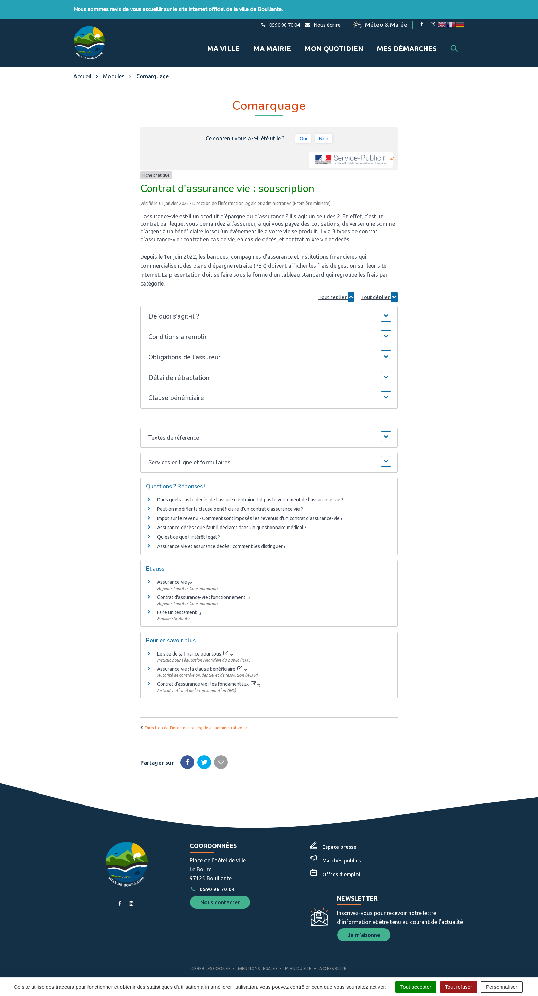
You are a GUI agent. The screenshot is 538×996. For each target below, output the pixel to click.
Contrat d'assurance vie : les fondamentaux (206, 675)
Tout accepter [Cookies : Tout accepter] (415, 987)
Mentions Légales (257, 959)
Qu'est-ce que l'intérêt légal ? (188, 528)
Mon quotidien (334, 44)
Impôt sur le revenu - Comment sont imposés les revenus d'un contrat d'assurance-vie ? (250, 509)
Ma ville (223, 44)
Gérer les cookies (210, 959)
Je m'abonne (364, 926)
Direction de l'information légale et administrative (193, 719)
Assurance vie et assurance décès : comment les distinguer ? (221, 537)
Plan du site (298, 959)
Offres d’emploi (341, 865)
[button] (269, 308)
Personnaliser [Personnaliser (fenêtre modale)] (501, 987)
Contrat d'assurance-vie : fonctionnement (201, 588)
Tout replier (336, 288)
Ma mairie (272, 44)
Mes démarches (407, 44)
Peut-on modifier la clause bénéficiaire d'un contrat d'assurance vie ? (230, 500)
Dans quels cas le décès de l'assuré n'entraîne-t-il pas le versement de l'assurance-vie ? (250, 491)
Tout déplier (379, 288)
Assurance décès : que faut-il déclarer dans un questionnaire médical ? (231, 519)
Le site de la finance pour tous (192, 645)
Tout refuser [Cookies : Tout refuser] (458, 987)
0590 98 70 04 (212, 880)
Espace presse (339, 838)
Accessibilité (333, 959)
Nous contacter (220, 893)
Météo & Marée (383, 24)
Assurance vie (172, 573)
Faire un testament (177, 603)
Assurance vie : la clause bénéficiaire (199, 660)
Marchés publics (341, 852)
